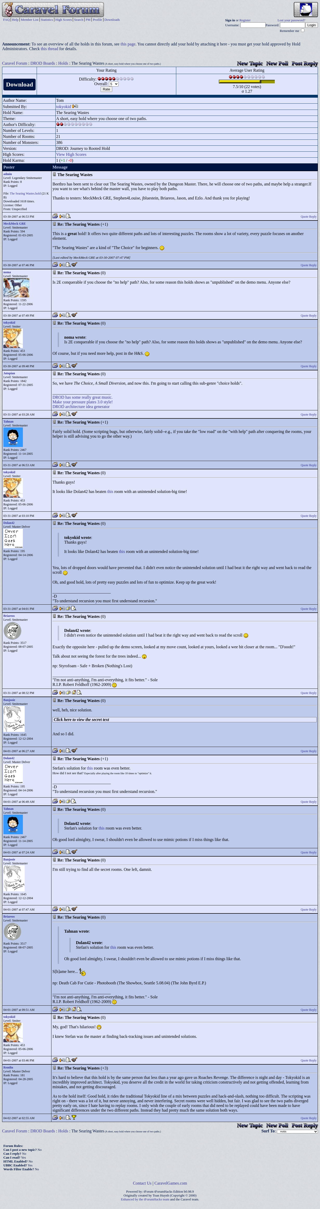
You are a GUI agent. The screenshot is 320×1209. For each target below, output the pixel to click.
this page (128, 44)
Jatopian (9, 373)
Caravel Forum (14, 63)
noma (7, 272)
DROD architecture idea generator (81, 406)
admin (7, 174)
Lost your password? (291, 20)
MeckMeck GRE (14, 223)
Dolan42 (9, 523)
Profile (97, 20)
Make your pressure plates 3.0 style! (83, 402)
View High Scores (71, 154)
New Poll (277, 63)
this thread (49, 48)
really (86, 397)
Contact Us (142, 1183)
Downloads (112, 20)
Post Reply (305, 63)
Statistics (47, 20)
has (68, 397)
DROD (58, 397)
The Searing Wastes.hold (25, 193)
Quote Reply (309, 216)
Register (245, 20)
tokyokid (63, 106)
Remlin (8, 1067)
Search (78, 20)
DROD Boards (42, 63)
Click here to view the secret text (81, 719)
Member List (29, 20)
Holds (63, 63)
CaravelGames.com (170, 1183)
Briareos (9, 616)
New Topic (250, 63)
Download (19, 84)
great (96, 397)
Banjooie (9, 700)
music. (107, 397)
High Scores (63, 20)
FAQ (6, 20)
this (110, 491)
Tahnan (8, 421)
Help (15, 20)
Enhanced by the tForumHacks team (145, 1199)
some (76, 397)
